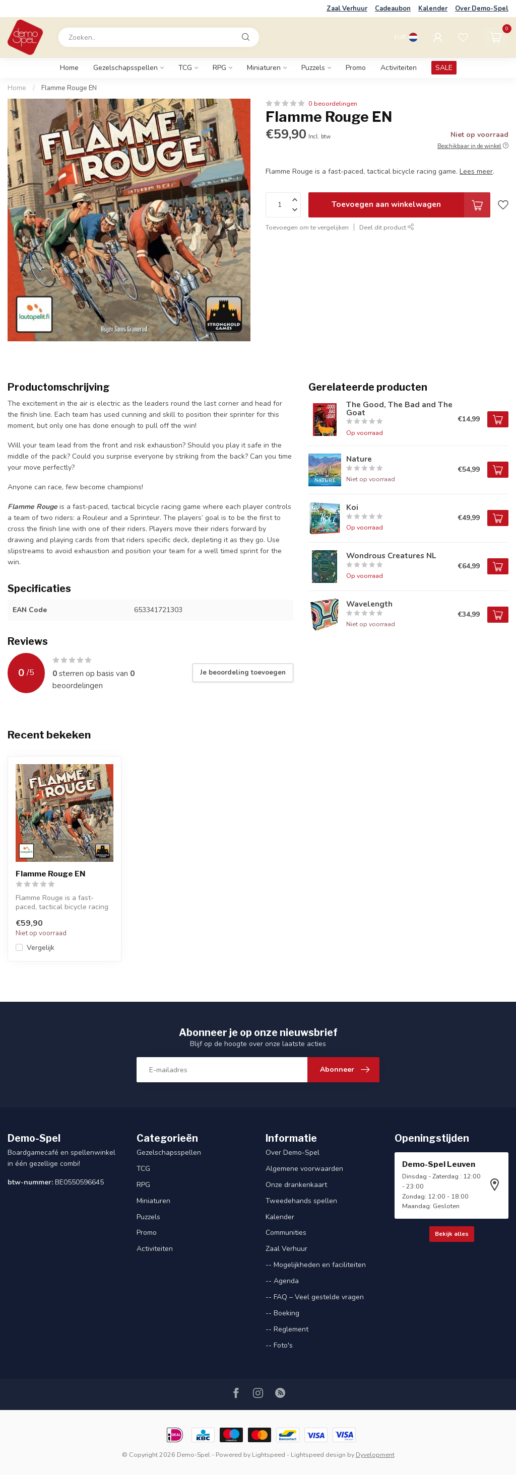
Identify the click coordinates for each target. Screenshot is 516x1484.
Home (69, 67)
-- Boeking (282, 1313)
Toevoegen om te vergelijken (307, 227)
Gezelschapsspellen (125, 67)
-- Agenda (282, 1281)
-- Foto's (279, 1345)
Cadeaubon (393, 8)
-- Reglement (287, 1329)
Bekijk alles (452, 1234)
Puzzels (313, 67)
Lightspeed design (318, 1454)
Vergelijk (40, 947)
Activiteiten (398, 67)
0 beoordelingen (332, 103)
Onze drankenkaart (296, 1185)
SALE (444, 67)
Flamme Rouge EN (69, 88)
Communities (286, 1232)
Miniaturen (264, 67)
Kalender (432, 8)
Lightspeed (268, 1454)
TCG (185, 67)
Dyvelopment (375, 1454)
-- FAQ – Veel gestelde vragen (315, 1297)
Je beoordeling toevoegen (243, 672)
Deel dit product (386, 227)
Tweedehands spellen (301, 1201)
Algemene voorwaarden (304, 1168)
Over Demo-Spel (481, 8)
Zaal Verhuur (347, 8)
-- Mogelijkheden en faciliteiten (316, 1265)
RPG (219, 67)
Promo (356, 67)
